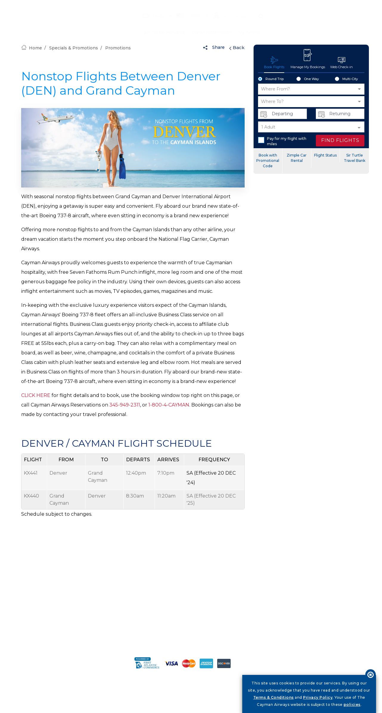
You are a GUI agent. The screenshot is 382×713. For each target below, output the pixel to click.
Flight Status (325, 155)
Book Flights (274, 63)
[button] (311, 89)
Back (237, 48)
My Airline (249, 23)
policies (352, 704)
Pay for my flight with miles (282, 141)
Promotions (118, 48)
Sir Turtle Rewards (164, 23)
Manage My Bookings (308, 59)
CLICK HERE (35, 395)
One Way (307, 79)
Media (148, 6)
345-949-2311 (124, 405)
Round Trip (271, 79)
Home (31, 48)
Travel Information (211, 23)
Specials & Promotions (73, 48)
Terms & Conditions (273, 697)
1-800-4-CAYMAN (168, 405)
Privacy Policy (318, 697)
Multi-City (346, 79)
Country (184, 7)
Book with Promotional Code (267, 160)
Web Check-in (341, 63)
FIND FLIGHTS (340, 140)
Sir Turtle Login (228, 7)
